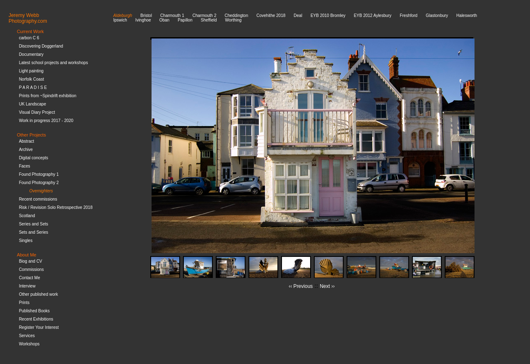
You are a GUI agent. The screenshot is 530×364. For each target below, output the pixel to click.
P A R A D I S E (33, 87)
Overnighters (41, 191)
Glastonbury (437, 15)
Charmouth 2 (205, 15)
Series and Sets (33, 224)
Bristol (146, 15)
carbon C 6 (29, 38)
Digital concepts (33, 158)
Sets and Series (33, 232)
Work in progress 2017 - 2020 (46, 120)
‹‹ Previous (301, 286)
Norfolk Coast (31, 79)
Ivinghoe (143, 20)
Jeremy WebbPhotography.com (28, 18)
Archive (26, 149)
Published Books (34, 311)
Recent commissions (38, 199)
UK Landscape (32, 104)
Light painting (31, 71)
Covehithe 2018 (270, 15)
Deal (298, 15)
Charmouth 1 (172, 15)
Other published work (38, 294)
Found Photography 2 (39, 182)
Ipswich (120, 20)
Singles (26, 240)
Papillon (185, 20)
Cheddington (236, 15)
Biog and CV (30, 261)
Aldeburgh (122, 15)
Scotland (27, 215)
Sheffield (209, 20)
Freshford (408, 15)
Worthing (233, 20)
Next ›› (327, 286)
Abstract (26, 141)
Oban (164, 20)
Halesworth (466, 15)
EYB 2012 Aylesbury (372, 15)
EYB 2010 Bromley (328, 15)
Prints (24, 302)
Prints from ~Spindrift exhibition (48, 95)
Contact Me (29, 277)
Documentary (31, 54)
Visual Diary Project (37, 112)
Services (27, 335)
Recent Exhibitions (36, 319)
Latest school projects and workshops (53, 62)
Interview (27, 286)
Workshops (29, 344)
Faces (24, 166)
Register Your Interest (39, 327)
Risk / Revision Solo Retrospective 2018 (56, 207)
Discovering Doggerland (41, 46)
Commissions (31, 269)
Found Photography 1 (39, 174)
